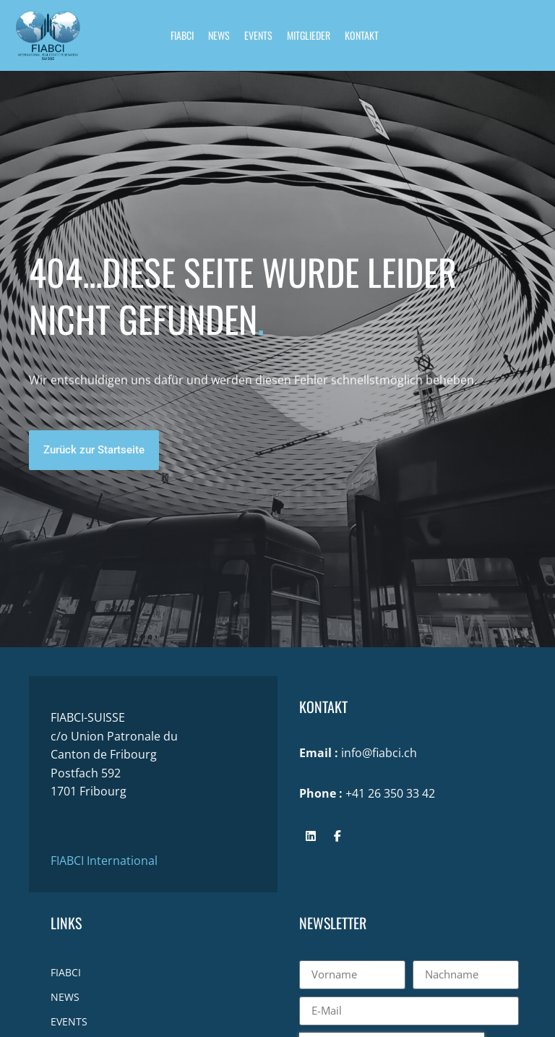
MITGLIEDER (308, 35)
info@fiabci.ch (379, 753)
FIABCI (182, 35)
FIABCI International (104, 861)
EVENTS (258, 35)
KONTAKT (362, 35)
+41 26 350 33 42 (390, 793)
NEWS (219, 35)
